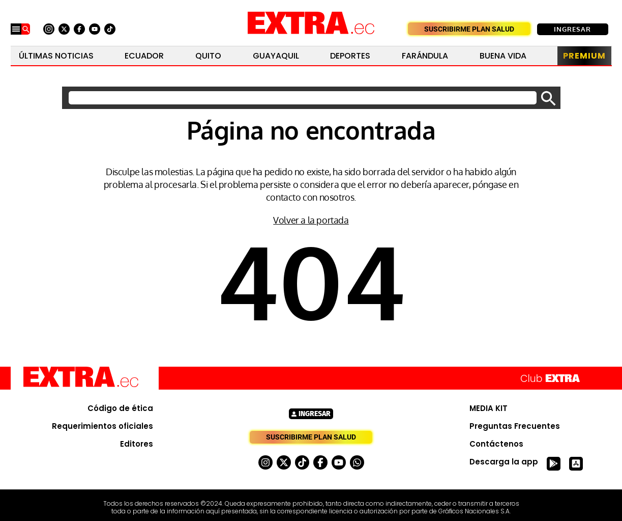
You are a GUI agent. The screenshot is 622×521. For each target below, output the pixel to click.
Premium (584, 56)
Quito (208, 56)
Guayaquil (276, 56)
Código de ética (120, 408)
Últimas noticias (56, 56)
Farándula (425, 56)
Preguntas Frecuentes (514, 426)
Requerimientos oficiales (102, 426)
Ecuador (144, 56)
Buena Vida (503, 56)
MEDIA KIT (488, 408)
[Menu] (16, 29)
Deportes (350, 56)
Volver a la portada (310, 220)
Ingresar (572, 29)
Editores (136, 444)
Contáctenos (496, 444)
